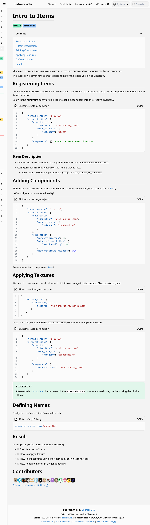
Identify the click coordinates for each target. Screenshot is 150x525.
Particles (19, 194)
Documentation (19, 37)
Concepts (19, 32)
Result (51, 64)
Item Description (59, 46)
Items (19, 48)
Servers (19, 205)
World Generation (19, 221)
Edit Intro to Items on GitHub (63, 498)
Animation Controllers (19, 16)
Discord (52, 4)
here (47, 198)
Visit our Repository (123, 521)
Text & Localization (19, 210)
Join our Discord (79, 521)
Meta (19, 184)
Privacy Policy (64, 521)
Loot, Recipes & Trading (19, 178)
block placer (69, 404)
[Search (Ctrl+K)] (140, 4)
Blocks (19, 21)
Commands (19, 27)
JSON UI (19, 173)
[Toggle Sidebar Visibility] (4, 4)
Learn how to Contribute (99, 521)
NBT (19, 189)
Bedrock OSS (104, 509)
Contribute (66, 4)
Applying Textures (58, 55)
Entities (19, 43)
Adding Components (59, 50)
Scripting (19, 200)
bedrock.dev (83, 4)
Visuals (19, 216)
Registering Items (58, 41)
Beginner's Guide (19, 11)
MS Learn (102, 4)
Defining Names (57, 59)
